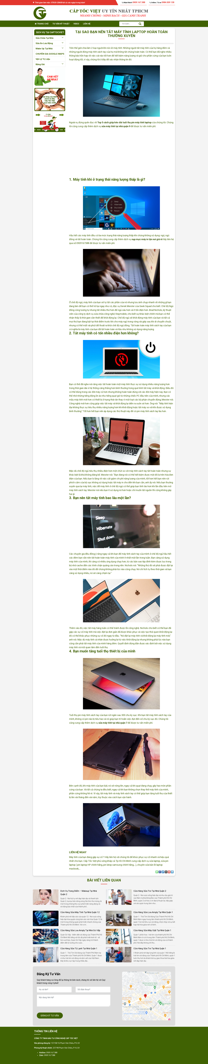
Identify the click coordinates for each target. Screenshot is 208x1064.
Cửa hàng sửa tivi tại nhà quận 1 (149, 948)
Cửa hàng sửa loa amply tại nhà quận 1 (153, 912)
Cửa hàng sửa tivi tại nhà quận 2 (149, 891)
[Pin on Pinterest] (169, 872)
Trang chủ (41, 24)
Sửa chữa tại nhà (50, 38)
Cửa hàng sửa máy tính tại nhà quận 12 (80, 912)
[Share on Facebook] (159, 872)
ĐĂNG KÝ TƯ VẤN (50, 1015)
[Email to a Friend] (166, 872)
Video (76, 24)
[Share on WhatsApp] (156, 872)
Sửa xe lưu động (50, 43)
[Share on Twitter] (163, 872)
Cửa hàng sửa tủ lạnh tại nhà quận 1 (78, 948)
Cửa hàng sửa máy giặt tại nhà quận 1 (152, 930)
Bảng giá (50, 64)
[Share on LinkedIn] (172, 872)
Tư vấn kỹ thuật (61, 24)
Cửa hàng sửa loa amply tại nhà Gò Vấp (80, 930)
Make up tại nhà (50, 48)
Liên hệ (86, 24)
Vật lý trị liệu (43, 59)
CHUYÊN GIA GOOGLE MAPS (50, 54)
